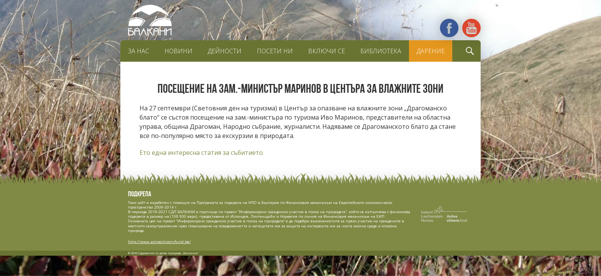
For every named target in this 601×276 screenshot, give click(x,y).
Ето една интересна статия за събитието (201, 152)
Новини (178, 51)
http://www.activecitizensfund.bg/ (159, 241)
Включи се (326, 51)
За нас (138, 51)
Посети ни (275, 51)
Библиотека (380, 51)
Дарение (431, 51)
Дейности (224, 51)
